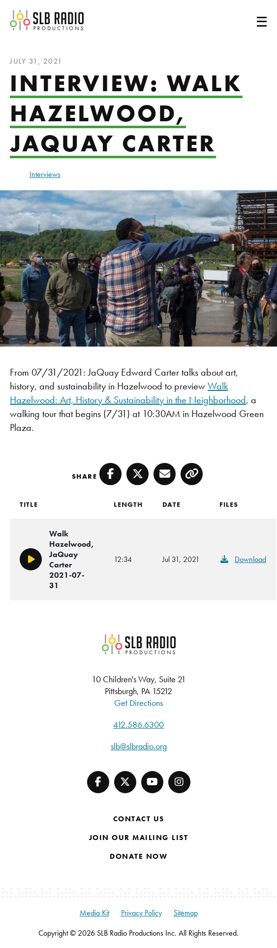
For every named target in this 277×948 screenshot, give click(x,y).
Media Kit (94, 913)
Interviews (45, 174)
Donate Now (138, 856)
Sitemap (186, 913)
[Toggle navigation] (249, 20)
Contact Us (138, 819)
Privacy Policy (141, 913)
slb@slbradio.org (139, 746)
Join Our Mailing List (138, 838)
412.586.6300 (138, 724)
